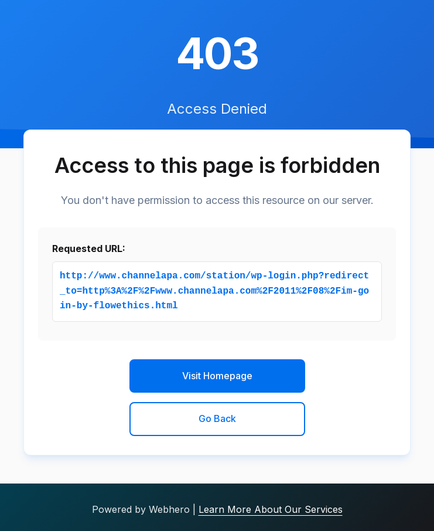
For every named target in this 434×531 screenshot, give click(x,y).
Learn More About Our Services (271, 509)
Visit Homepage (217, 376)
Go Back (217, 418)
